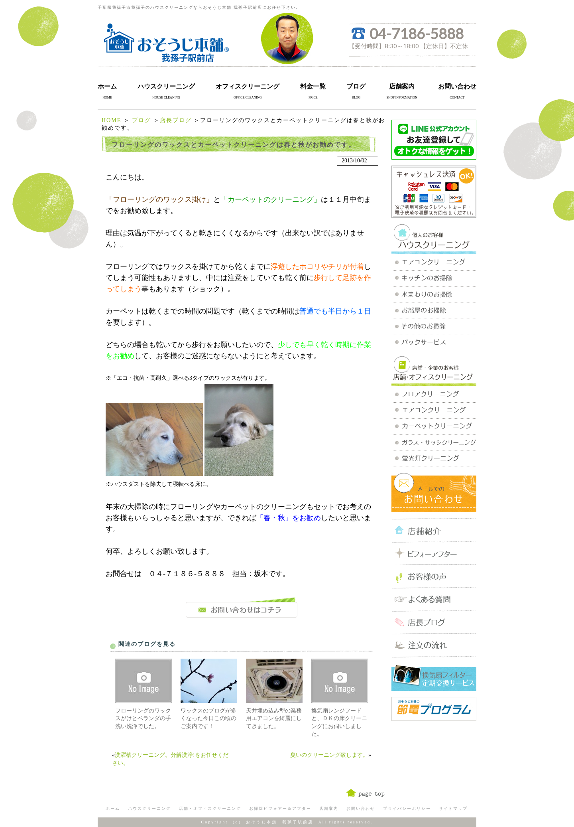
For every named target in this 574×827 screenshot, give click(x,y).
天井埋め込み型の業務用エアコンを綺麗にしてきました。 (274, 718)
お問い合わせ (457, 86)
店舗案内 (402, 86)
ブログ (356, 86)
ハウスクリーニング (166, 86)
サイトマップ (453, 808)
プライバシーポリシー (407, 808)
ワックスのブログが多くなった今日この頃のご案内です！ (208, 718)
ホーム (107, 86)
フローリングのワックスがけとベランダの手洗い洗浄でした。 (143, 718)
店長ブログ (176, 120)
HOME (111, 120)
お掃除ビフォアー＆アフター (280, 808)
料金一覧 (313, 86)
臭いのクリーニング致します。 (329, 755)
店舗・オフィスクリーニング (210, 808)
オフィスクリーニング (247, 86)
